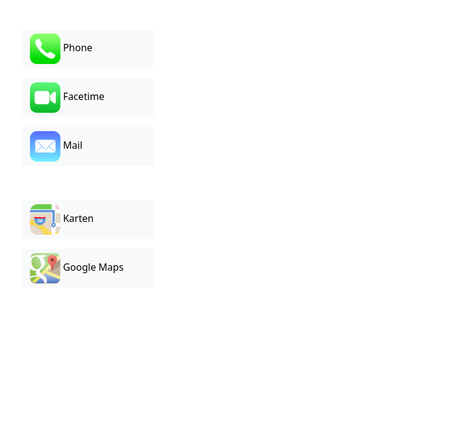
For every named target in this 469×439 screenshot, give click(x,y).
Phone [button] (61, 49)
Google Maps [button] (76, 268)
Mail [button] (56, 146)
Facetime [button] (67, 97)
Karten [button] (61, 219)
